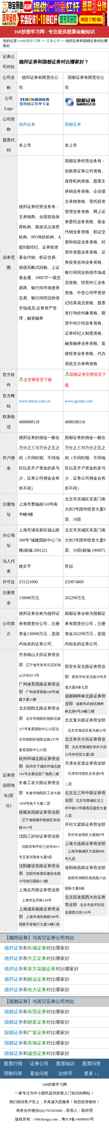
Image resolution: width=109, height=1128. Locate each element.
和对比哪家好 (36, 947)
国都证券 (73, 124)
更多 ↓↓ (91, 1073)
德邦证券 (27, 124)
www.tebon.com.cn (34, 401)
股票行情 (13, 1063)
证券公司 (53, 41)
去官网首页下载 (35, 380)
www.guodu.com (79, 401)
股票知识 (65, 1063)
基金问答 (39, 1073)
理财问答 (13, 1073)
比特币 (65, 1073)
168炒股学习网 (29, 31)
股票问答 (91, 1063)
